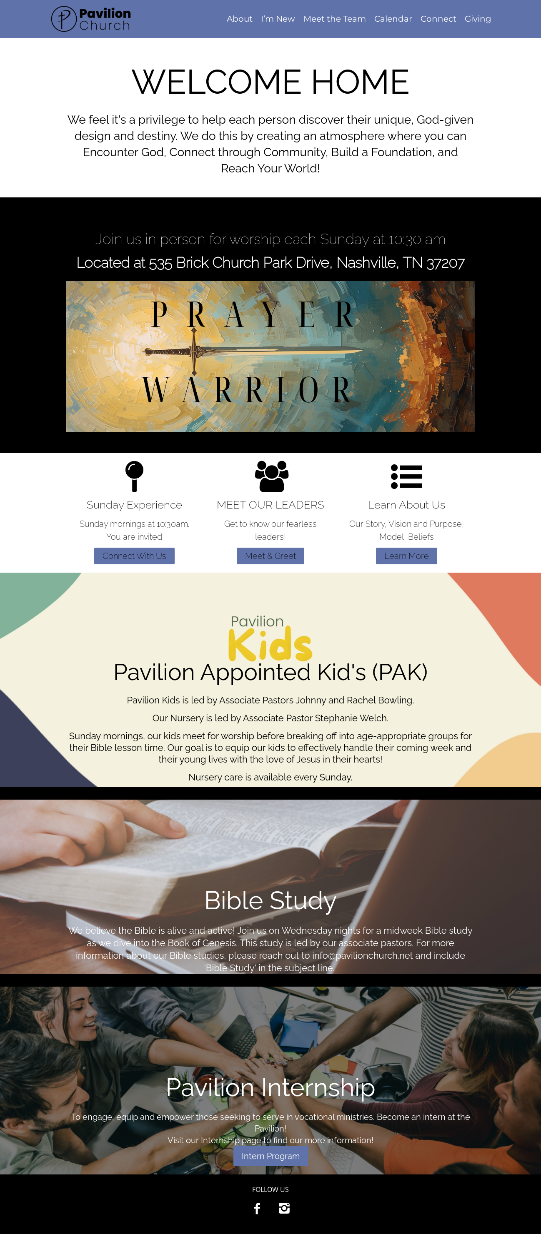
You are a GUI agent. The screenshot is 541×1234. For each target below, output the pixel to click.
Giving (478, 19)
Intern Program (271, 1156)
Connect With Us (134, 556)
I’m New (278, 19)
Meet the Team (334, 19)
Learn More (406, 556)
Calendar (393, 19)
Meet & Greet (270, 556)
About (240, 19)
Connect (438, 19)
